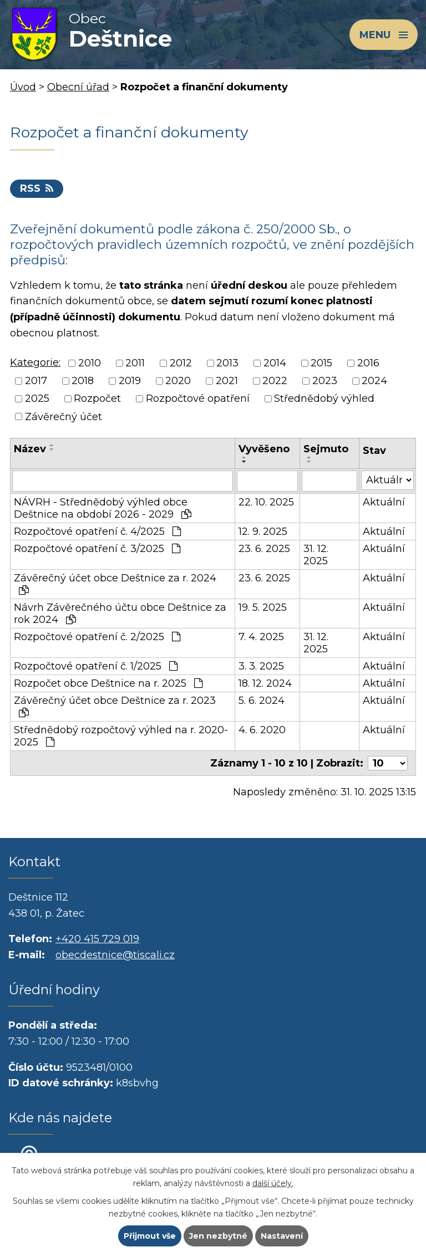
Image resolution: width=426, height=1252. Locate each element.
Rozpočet (97, 399)
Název (30, 449)
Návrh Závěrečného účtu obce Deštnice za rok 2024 (120, 613)
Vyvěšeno (264, 449)
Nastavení (282, 1236)
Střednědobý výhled (324, 399)
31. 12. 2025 (315, 555)
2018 (83, 381)
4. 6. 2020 (262, 730)
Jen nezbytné (218, 1236)
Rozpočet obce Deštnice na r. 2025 (108, 683)
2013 (227, 363)
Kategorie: (35, 362)
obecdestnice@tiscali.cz (115, 955)
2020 (178, 381)
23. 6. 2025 (264, 549)
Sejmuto (325, 449)
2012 (181, 363)
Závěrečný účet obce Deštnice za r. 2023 (115, 706)
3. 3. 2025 (261, 666)
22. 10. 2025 (266, 502)
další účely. (272, 1183)
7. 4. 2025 (261, 637)
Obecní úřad (78, 87)
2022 (274, 381)
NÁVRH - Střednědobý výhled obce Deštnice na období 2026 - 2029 (102, 508)
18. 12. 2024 (265, 683)
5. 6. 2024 (262, 700)
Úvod (23, 87)
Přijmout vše (150, 1236)
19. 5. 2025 (263, 607)
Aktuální (384, 502)
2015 (321, 363)
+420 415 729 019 (97, 939)
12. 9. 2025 (263, 531)
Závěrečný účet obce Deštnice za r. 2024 (115, 583)
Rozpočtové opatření (198, 399)
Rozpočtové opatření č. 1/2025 (96, 666)
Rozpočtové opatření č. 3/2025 (97, 549)
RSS (36, 188)
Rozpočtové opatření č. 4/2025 (97, 531)
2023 (324, 381)
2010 (89, 363)
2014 (274, 363)
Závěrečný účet (63, 417)
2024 (374, 381)
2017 (36, 381)
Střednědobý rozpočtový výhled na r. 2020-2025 (121, 736)
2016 (368, 363)
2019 (130, 381)
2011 (135, 363)
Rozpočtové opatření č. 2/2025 (97, 637)
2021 (227, 381)
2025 (37, 399)
